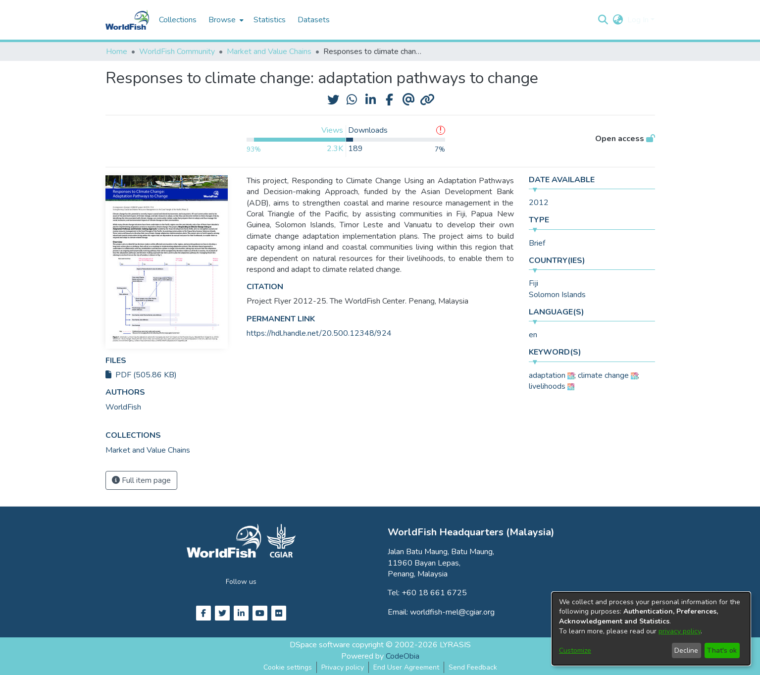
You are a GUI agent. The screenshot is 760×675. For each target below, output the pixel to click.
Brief (537, 243)
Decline (686, 650)
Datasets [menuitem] (314, 19)
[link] (147, 450)
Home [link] (116, 51)
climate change (603, 375)
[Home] (127, 20)
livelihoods (547, 386)
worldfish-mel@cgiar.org (452, 612)
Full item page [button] (141, 480)
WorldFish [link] (123, 407)
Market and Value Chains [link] (269, 51)
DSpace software (320, 644)
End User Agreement (406, 667)
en (533, 334)
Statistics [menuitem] (269, 19)
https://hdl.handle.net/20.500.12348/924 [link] (319, 333)
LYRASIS (455, 644)
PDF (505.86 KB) (141, 374)
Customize (575, 650)
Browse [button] (222, 19)
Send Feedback (473, 667)
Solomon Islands (557, 294)
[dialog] (651, 628)
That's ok (722, 650)
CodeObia (402, 656)
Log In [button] (639, 19)
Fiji (533, 283)
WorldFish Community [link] (177, 51)
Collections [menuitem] (178, 19)
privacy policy (680, 631)
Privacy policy (342, 667)
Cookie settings (287, 667)
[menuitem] (225, 20)
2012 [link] (539, 202)
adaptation (547, 375)
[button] (603, 20)
